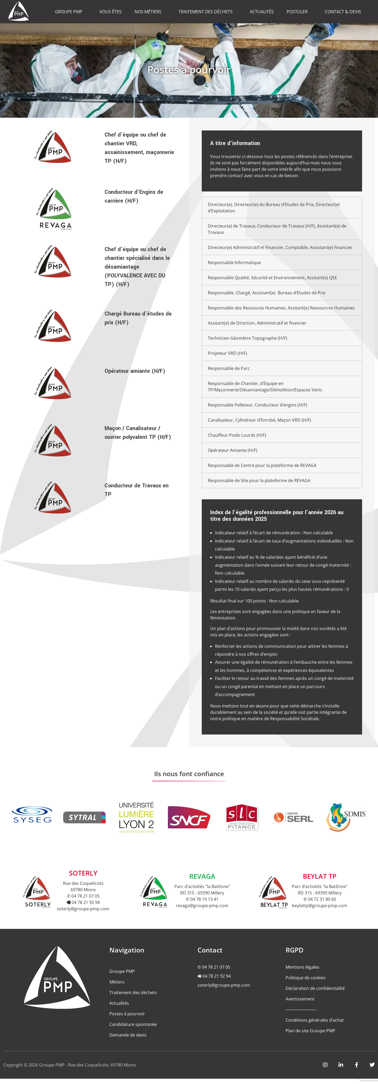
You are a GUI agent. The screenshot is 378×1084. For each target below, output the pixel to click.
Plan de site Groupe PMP (310, 1036)
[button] (11, 822)
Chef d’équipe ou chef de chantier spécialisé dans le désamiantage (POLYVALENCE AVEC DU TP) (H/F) (137, 267)
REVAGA (202, 881)
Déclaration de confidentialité (315, 993)
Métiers (116, 987)
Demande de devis (128, 1040)
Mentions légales (302, 972)
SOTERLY (83, 878)
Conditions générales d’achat (315, 1025)
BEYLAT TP (319, 881)
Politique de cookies (306, 983)
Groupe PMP (122, 977)
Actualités (119, 1008)
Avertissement (300, 1004)
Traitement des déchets (133, 998)
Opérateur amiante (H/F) (135, 371)
